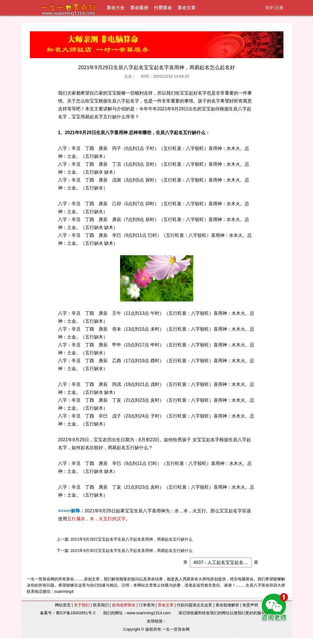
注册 (279, 7)
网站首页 (63, 605)
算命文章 (186, 7)
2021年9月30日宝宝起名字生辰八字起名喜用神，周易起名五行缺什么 (131, 550)
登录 (269, 7)
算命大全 (115, 7)
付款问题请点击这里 (194, 605)
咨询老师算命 (124, 605)
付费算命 (163, 7)
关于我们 (82, 605)
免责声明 (250, 605)
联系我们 (101, 605)
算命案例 (139, 7)
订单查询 (147, 605)
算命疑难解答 (227, 605)
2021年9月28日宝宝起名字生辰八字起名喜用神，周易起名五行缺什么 (131, 539)
